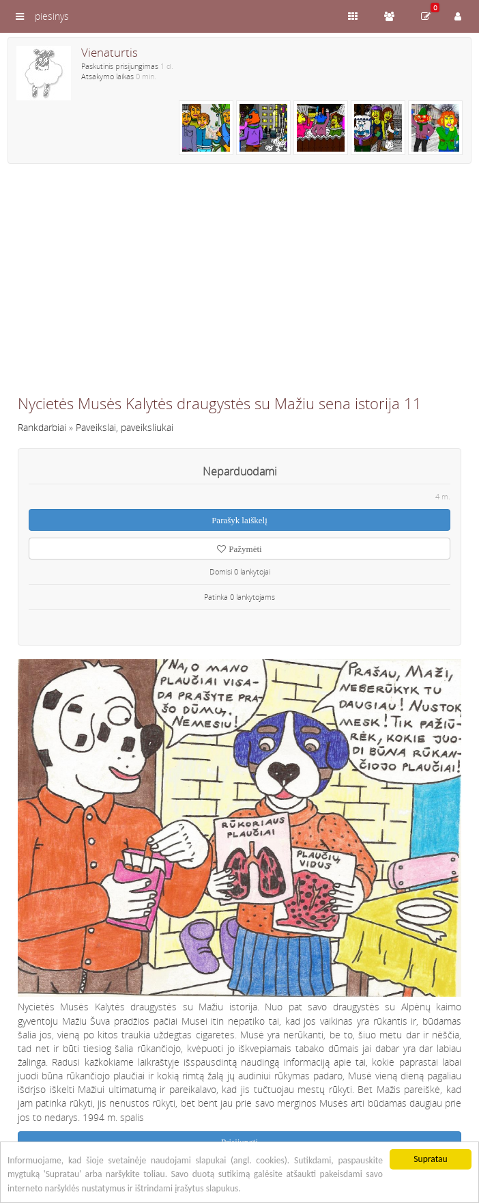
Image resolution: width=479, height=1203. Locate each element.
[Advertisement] (239, 285)
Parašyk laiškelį (239, 520)
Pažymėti (239, 548)
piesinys (52, 16)
